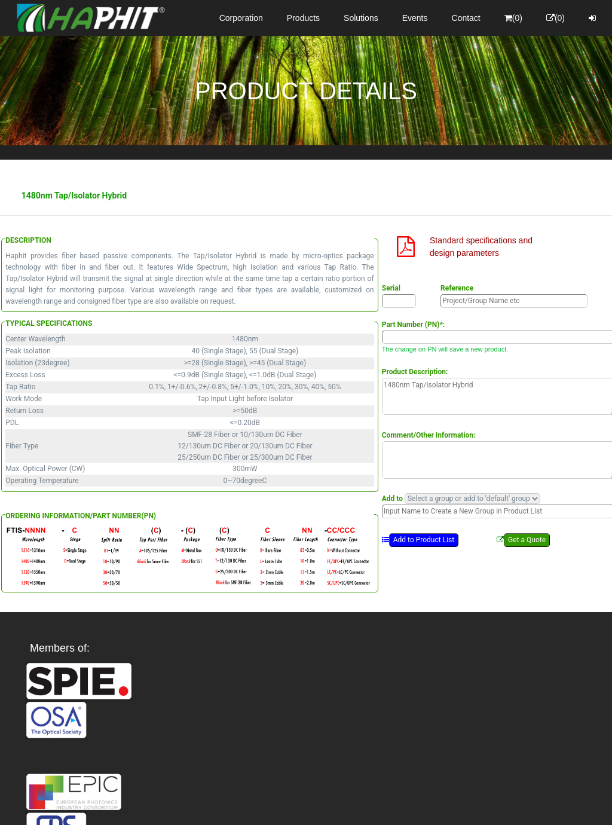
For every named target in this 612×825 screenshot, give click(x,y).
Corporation (241, 18)
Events (415, 18)
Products (303, 18)
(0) (513, 18)
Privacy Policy (376, 805)
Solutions (361, 18)
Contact (466, 18)
